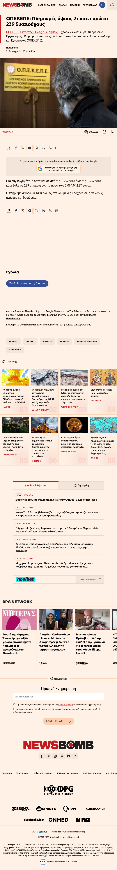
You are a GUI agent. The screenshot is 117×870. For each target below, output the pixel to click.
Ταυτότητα (7, 773)
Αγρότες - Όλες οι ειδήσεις (39, 32)
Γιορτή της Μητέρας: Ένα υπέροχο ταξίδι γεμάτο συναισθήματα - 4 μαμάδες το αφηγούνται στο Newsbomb (18, 644)
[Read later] (113, 131)
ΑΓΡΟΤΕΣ (30, 341)
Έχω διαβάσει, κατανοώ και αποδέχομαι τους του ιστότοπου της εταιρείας (58, 704)
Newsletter (30, 324)
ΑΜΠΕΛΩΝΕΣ (15, 350)
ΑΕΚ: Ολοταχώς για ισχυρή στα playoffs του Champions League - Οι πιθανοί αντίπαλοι (13, 443)
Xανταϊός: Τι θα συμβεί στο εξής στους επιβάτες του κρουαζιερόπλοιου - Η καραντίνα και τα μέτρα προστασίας (58, 514)
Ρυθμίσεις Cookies (92, 773)
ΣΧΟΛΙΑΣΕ (91, 132)
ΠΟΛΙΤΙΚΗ (75, 5)
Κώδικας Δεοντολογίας (68, 773)
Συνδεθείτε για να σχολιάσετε (27, 283)
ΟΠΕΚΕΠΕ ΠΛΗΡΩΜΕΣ (87, 341)
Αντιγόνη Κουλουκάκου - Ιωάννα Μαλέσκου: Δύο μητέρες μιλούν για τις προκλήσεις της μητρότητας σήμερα (54, 642)
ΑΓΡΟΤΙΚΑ (47, 341)
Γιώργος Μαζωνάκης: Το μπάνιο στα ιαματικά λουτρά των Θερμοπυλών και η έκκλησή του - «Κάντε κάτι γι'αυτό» (57, 530)
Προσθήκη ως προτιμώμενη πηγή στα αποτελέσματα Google (57, 169)
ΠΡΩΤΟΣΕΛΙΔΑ (90, 5)
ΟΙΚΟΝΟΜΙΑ (7, 132)
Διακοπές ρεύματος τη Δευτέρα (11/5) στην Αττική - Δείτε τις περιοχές (56, 499)
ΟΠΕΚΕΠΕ (12, 32)
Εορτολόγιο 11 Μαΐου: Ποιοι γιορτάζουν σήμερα (101, 392)
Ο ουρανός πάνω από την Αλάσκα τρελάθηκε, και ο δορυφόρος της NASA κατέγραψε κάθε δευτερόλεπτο (43, 397)
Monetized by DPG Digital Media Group (68, 832)
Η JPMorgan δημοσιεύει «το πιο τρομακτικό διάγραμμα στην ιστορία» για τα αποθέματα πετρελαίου (42, 447)
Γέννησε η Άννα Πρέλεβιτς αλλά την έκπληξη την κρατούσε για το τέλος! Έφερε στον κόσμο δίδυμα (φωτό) (90, 644)
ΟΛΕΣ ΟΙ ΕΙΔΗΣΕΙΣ (46, 5)
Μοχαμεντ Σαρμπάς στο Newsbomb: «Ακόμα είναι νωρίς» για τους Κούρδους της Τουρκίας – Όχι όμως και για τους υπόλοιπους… (54, 565)
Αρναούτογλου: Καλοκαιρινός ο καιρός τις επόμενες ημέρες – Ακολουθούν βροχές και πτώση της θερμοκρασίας (102, 445)
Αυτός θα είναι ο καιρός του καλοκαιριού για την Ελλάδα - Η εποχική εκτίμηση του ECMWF (14, 396)
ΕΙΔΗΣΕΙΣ (13, 341)
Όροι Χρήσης (22, 773)
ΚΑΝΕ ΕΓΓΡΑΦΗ (58, 721)
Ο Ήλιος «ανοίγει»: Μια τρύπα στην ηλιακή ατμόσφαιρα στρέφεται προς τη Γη (72, 442)
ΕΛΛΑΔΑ (63, 5)
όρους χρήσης (66, 704)
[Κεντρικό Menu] (112, 5)
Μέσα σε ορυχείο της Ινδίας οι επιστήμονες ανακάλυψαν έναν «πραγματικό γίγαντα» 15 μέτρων (73, 396)
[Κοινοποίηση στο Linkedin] (43, 148)
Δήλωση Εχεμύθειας (43, 773)
